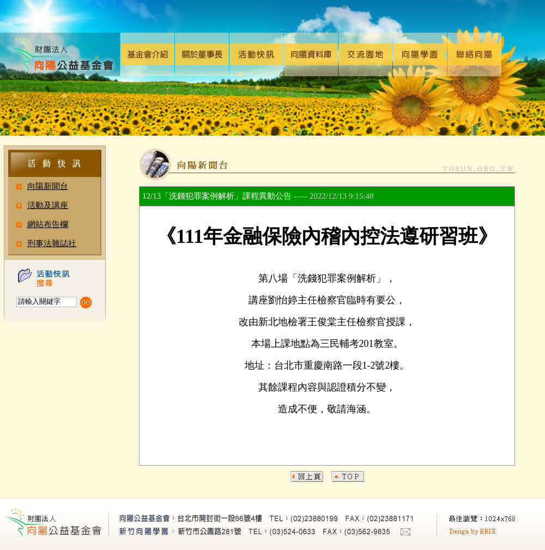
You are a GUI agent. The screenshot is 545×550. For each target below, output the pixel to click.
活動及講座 (47, 205)
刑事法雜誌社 (51, 243)
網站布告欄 (47, 224)
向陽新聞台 (47, 186)
